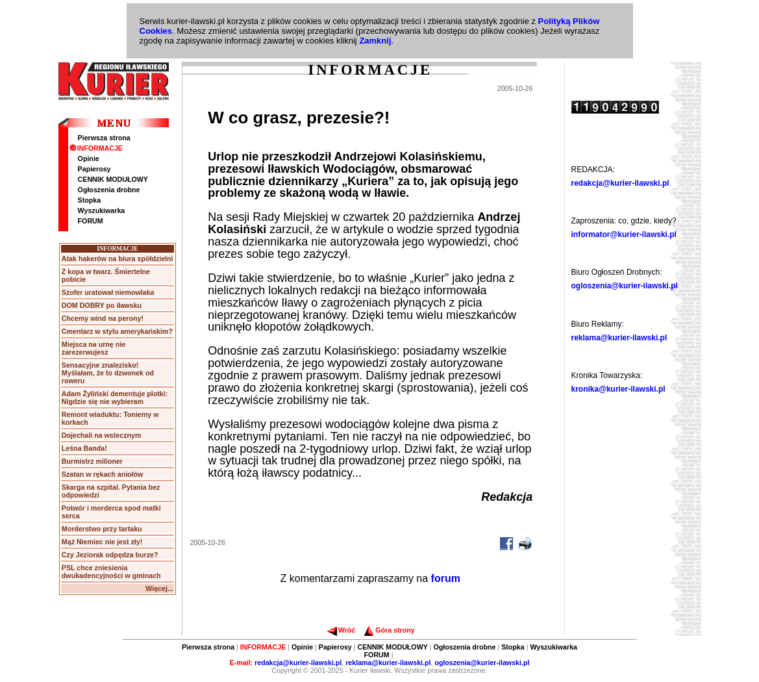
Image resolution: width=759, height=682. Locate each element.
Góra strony (389, 630)
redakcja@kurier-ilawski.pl (620, 183)
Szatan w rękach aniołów (102, 474)
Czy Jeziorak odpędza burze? (110, 555)
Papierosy (94, 169)
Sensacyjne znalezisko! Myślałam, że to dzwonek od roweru (108, 373)
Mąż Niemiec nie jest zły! (102, 542)
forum (445, 578)
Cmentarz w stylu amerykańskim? (117, 331)
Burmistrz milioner (92, 461)
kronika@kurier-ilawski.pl (618, 389)
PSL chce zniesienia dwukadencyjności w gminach (111, 571)
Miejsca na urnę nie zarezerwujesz (93, 348)
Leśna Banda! (84, 448)
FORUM (90, 221)
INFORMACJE (96, 148)
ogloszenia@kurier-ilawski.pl (624, 285)
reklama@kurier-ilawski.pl (619, 337)
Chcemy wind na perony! (102, 318)
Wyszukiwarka (101, 210)
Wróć (341, 630)
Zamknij (375, 40)
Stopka (89, 200)
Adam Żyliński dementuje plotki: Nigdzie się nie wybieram (115, 397)
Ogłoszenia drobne (109, 190)
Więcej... (159, 588)
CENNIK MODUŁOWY (113, 179)
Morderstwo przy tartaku (102, 529)
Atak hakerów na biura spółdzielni (117, 258)
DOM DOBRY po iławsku (102, 305)
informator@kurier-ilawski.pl (624, 234)
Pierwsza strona (104, 138)
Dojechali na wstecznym (102, 435)
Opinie (88, 158)
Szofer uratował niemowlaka (108, 292)
